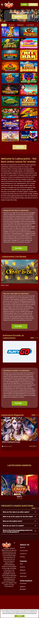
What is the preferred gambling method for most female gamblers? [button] (18, 531)
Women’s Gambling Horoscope (19, 429)
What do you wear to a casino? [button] (13, 526)
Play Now (18, 248)
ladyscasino (9, 5)
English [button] (24, 589)
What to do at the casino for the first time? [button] (18, 516)
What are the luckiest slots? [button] (12, 521)
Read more (32, 446)
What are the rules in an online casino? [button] (16, 512)
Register (18, 16)
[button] (37, 15)
